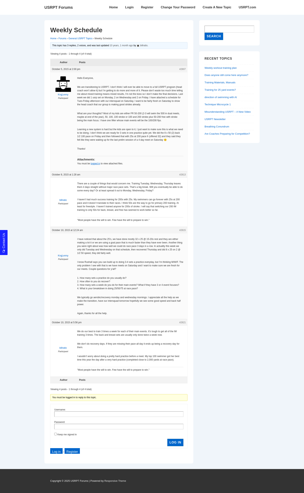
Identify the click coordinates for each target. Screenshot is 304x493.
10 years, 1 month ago (121, 45)
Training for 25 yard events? (220, 89)
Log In (175, 442)
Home (113, 7)
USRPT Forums (58, 7)
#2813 (182, 174)
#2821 (182, 322)
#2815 (182, 230)
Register (147, 7)
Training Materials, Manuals (220, 82)
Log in (56, 451)
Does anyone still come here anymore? (226, 75)
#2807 (182, 69)
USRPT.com (247, 7)
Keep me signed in (67, 434)
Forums (62, 38)
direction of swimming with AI (221, 97)
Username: (60, 409)
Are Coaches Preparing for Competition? (227, 133)
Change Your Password (178, 7)
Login (129, 7)
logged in (95, 163)
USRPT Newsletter (215, 119)
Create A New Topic (217, 7)
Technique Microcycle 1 (218, 104)
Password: (59, 422)
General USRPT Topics (80, 38)
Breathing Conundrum (217, 126)
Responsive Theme (115, 480)
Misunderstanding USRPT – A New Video (228, 111)
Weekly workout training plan (221, 67)
